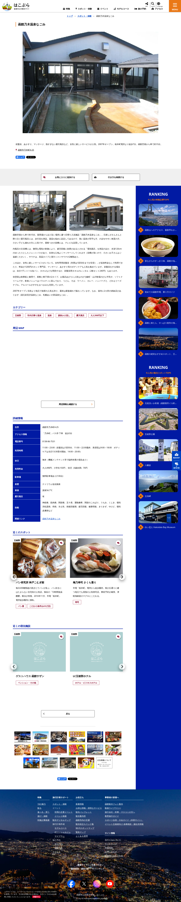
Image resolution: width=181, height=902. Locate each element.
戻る (56, 713)
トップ (70, 16)
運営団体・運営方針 (80, 868)
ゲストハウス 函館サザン (30, 676)
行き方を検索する (109, 177)
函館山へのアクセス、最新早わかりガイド (161, 230)
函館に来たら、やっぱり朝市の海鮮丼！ (161, 323)
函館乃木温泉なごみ (51, 518)
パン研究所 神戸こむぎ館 (30, 582)
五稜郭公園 (150, 434)
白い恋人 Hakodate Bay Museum (160, 527)
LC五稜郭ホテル (82, 676)
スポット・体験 (84, 16)
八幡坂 (148, 465)
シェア (20, 157)
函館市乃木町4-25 (26, 150)
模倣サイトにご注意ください (90, 864)
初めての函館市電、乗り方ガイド (160, 292)
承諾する (36, 897)
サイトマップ (98, 868)
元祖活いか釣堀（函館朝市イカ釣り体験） (161, 403)
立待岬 (148, 496)
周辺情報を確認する (76, 404)
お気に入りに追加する (59, 177)
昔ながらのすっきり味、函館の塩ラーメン (161, 261)
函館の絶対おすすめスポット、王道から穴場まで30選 (161, 354)
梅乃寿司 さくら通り (84, 582)
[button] (14, 577)
